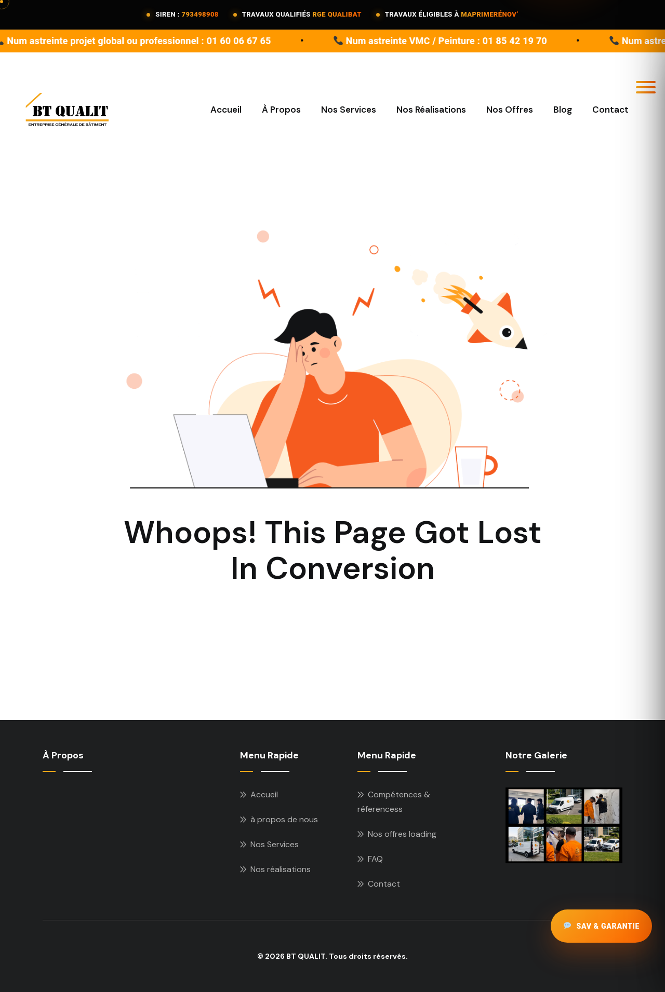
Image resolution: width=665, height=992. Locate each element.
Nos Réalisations (431, 109)
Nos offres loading (402, 833)
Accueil (226, 109)
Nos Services (348, 109)
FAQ (375, 858)
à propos (281, 109)
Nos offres (509, 109)
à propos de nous (284, 819)
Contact (610, 109)
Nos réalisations (280, 869)
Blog (562, 109)
